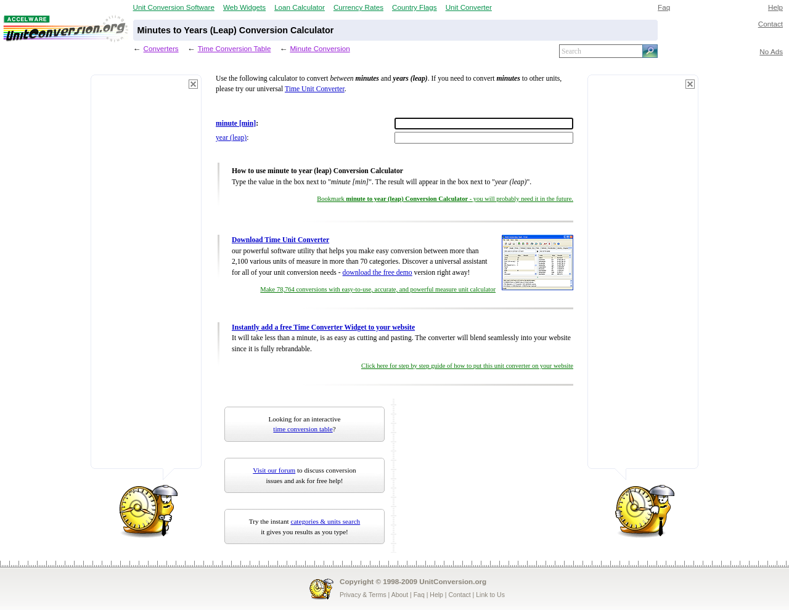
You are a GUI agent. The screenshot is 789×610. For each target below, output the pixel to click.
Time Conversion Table (234, 48)
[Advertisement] (146, 277)
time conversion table (302, 429)
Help (775, 7)
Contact (770, 24)
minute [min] (236, 124)
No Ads (771, 51)
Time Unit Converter (315, 89)
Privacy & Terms (363, 594)
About (399, 594)
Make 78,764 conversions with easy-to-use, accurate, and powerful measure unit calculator (378, 289)
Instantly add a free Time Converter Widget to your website (323, 327)
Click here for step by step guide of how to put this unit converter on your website (467, 365)
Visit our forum (274, 470)
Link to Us (490, 594)
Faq (664, 7)
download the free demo (377, 273)
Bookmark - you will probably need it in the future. (445, 198)
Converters (161, 48)
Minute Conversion (320, 48)
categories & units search (325, 521)
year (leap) (231, 138)
